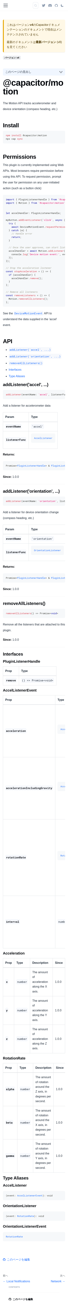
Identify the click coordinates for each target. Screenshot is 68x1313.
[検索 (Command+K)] (35, 5)
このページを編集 (16, 1259)
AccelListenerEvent (29, 1195)
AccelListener (43, 438)
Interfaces (15, 369)
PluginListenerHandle (31, 465)
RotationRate (25, 1216)
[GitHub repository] (56, 5)
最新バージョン (46, 42)
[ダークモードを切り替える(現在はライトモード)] (62, 5)
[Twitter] (43, 5)
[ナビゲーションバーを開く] (5, 5)
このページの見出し (18, 71)
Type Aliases (17, 376)
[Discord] (50, 5)
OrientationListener (47, 550)
